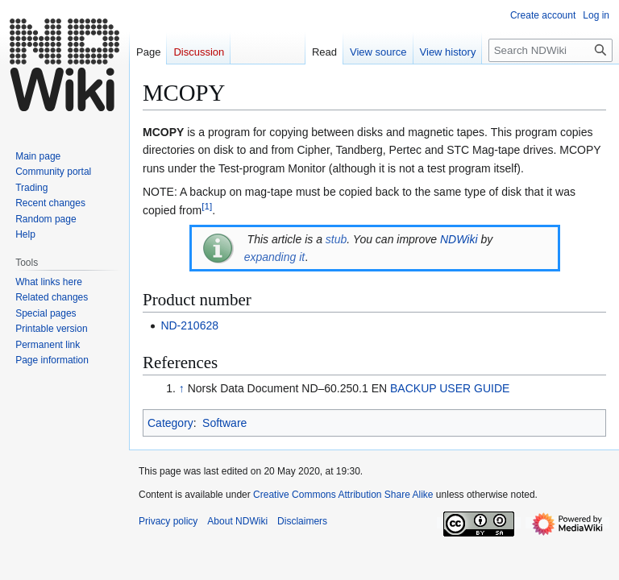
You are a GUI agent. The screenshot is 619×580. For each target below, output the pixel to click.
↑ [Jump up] (182, 388)
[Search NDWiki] (550, 50)
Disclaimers (302, 521)
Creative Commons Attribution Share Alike (343, 494)
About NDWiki (237, 521)
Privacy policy (168, 521)
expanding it (274, 257)
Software (224, 422)
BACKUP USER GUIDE (449, 388)
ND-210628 (189, 325)
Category (170, 422)
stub (336, 239)
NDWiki (459, 239)
